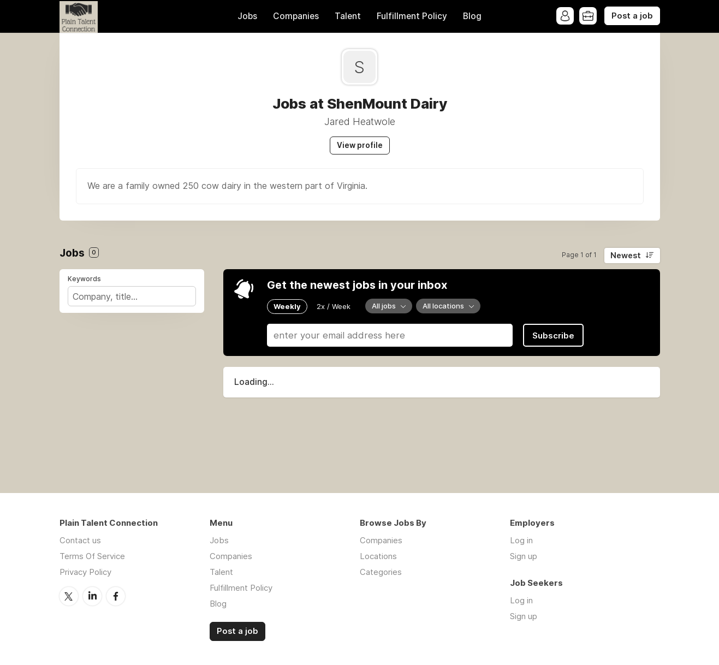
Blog (472, 16)
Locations (378, 556)
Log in (521, 540)
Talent (348, 16)
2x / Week (333, 306)
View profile (360, 145)
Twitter (69, 596)
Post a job (632, 16)
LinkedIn (92, 596)
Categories (381, 572)
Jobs (247, 16)
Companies (296, 16)
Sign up (523, 556)
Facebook (115, 596)
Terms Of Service (92, 556)
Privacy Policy (85, 572)
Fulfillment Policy (412, 16)
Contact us (80, 540)
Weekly (287, 306)
